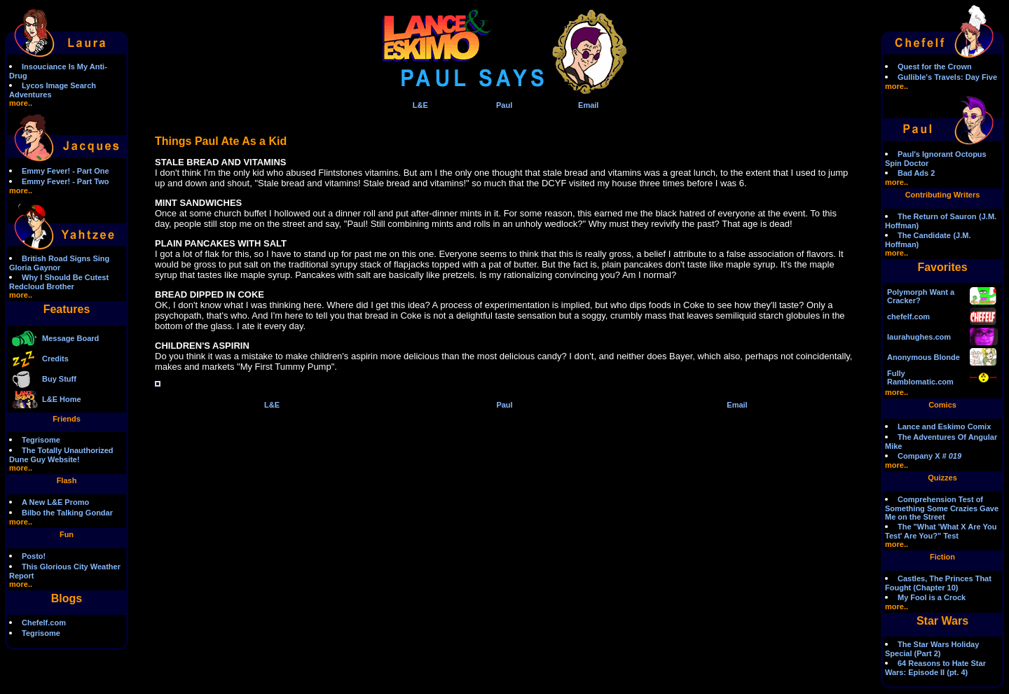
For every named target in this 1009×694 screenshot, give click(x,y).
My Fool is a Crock (932, 597)
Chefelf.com (44, 622)
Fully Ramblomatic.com (920, 377)
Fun (67, 534)
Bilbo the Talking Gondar (67, 512)
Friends (67, 419)
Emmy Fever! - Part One (65, 171)
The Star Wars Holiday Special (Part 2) (932, 649)
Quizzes (942, 477)
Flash (67, 480)
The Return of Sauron (937, 216)
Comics (942, 405)
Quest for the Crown (935, 66)
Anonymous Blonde (923, 357)
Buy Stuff (59, 379)
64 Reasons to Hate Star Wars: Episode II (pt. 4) (935, 667)
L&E (420, 105)
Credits (55, 358)
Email (588, 105)
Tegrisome (41, 440)
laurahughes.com (919, 337)
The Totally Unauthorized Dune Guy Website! (61, 455)
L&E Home (61, 399)
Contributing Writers (942, 194)
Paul (504, 105)
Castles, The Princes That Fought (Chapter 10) (938, 583)
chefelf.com (908, 316)
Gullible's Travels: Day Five (947, 77)
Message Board (70, 338)
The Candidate (924, 235)
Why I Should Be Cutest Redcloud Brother (59, 282)
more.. (20, 103)
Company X (929, 456)
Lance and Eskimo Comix (944, 426)
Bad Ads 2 (916, 173)
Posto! (34, 556)
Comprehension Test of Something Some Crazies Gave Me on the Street (941, 508)
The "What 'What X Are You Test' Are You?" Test (940, 531)
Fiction (942, 557)
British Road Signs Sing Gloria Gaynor (59, 263)
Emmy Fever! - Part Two (65, 181)
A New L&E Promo (55, 502)
